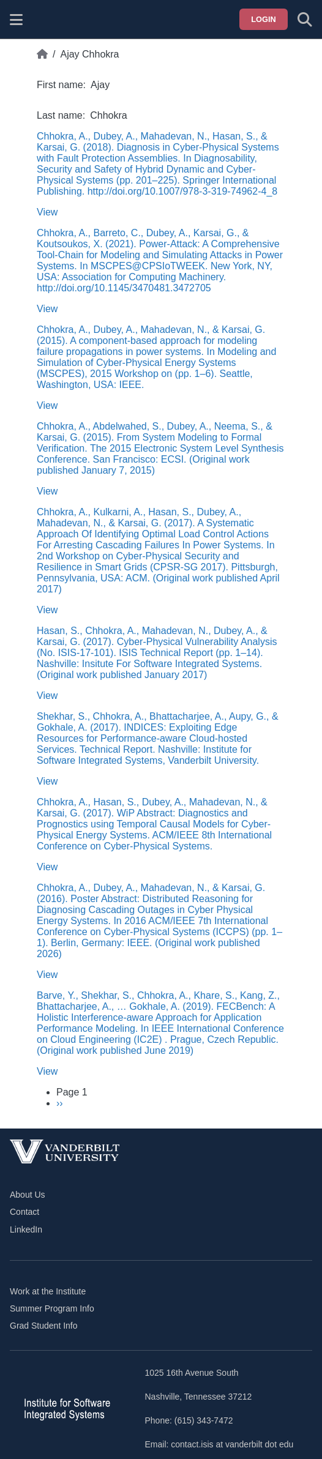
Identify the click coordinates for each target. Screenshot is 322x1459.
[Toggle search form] (305, 19)
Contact (24, 1212)
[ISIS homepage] (47, 19)
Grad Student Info (44, 1325)
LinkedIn (26, 1229)
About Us (27, 1195)
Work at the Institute (48, 1291)
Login (263, 19)
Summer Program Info (52, 1308)
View (47, 212)
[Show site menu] (16, 19)
